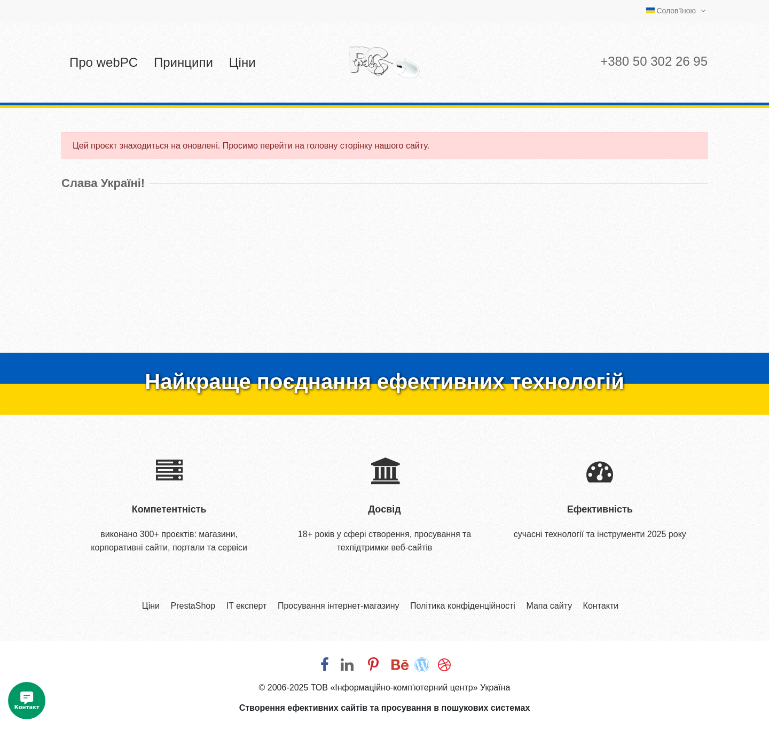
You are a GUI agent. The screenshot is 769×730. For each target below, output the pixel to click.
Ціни (151, 605)
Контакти (601, 605)
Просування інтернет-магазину (338, 605)
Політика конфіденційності (462, 605)
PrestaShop (192, 605)
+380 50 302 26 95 (654, 61)
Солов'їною (677, 10)
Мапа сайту (549, 605)
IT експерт (246, 605)
